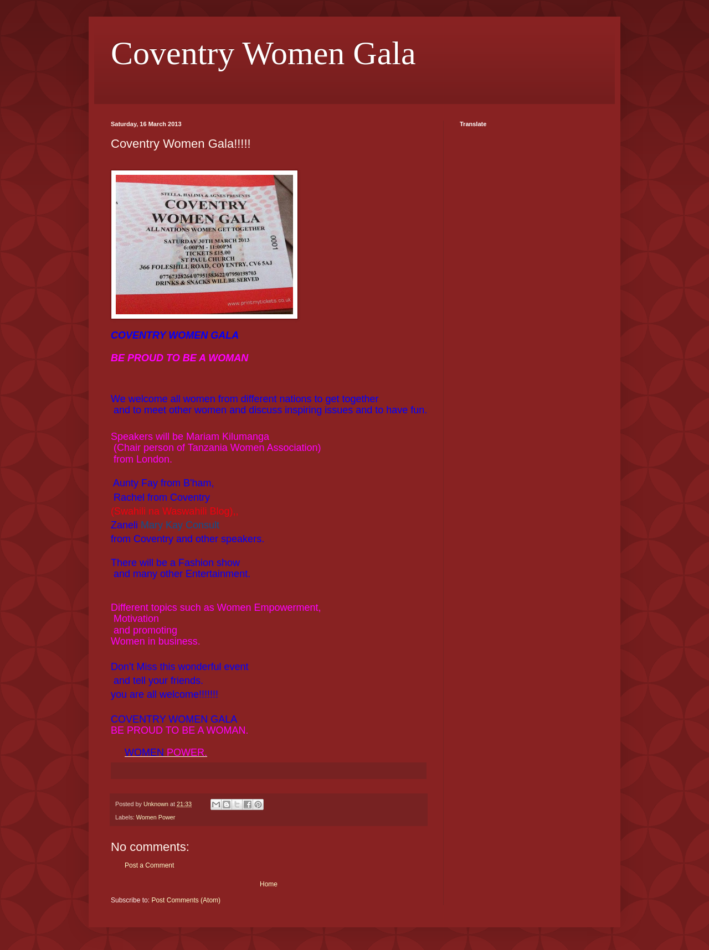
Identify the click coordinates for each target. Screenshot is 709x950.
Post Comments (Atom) (185, 900)
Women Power (156, 817)
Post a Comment (149, 865)
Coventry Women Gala (263, 53)
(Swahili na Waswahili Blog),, (176, 511)
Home (269, 884)
